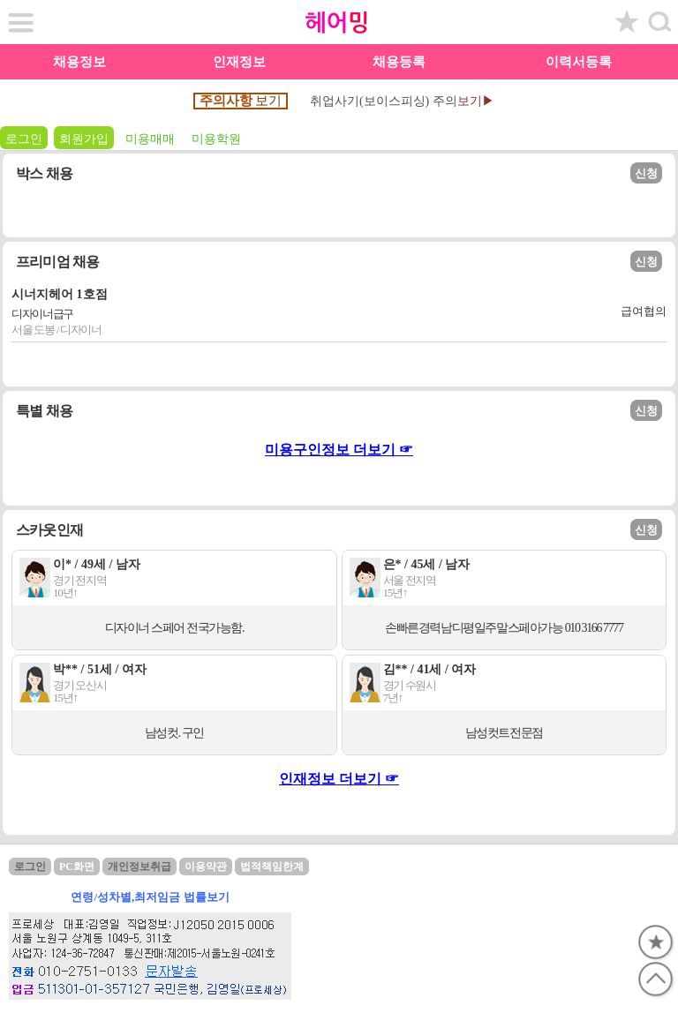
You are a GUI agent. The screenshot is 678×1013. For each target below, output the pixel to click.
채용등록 (399, 62)
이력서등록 (579, 62)
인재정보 (239, 62)
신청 (646, 173)
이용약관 (206, 866)
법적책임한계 (272, 866)
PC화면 (76, 866)
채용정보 (79, 62)
